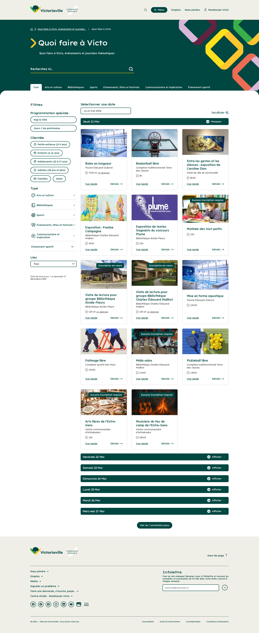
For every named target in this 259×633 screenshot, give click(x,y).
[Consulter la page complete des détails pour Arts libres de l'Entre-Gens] (104, 431)
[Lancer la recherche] (131, 69)
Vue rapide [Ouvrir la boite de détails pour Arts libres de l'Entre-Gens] (91, 443)
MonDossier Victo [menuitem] (216, 9)
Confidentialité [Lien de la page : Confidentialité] (193, 621)
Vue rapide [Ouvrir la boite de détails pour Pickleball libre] (193, 378)
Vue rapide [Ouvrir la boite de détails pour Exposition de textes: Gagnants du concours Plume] (142, 249)
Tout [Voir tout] (36, 87)
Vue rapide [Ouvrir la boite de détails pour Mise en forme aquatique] (193, 317)
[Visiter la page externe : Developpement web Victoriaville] (86, 605)
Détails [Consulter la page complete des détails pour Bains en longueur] (116, 184)
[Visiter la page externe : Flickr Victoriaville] (79, 605)
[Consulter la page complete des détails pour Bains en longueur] (104, 169)
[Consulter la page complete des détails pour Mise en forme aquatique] (205, 302)
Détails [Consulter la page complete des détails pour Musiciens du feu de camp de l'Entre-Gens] (167, 443)
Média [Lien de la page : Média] (35, 581)
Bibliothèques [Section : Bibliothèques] (76, 87)
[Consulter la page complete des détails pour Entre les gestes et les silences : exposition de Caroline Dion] (205, 171)
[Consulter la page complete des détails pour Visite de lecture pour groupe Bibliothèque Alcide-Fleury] (104, 304)
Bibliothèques (53, 205)
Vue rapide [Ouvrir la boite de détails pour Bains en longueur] (91, 184)
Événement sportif (52, 247)
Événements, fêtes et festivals (53, 225)
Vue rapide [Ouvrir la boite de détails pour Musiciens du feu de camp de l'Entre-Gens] (142, 443)
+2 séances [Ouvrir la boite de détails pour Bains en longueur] (104, 172)
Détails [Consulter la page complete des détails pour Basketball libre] (167, 184)
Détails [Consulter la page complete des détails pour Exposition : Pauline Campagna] (116, 249)
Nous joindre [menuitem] (192, 9)
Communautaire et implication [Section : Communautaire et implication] (163, 87)
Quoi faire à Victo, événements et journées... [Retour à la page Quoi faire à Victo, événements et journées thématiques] (62, 29)
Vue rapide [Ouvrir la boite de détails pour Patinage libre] (91, 378)
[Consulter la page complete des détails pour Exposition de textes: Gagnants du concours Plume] (154, 236)
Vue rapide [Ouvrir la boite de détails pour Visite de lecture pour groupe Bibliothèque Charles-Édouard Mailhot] (142, 317)
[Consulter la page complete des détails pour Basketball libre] (154, 171)
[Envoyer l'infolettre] (225, 588)
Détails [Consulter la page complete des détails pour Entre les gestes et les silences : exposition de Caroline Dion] (218, 184)
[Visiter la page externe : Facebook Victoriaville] (33, 605)
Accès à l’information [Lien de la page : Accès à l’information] (170, 621)
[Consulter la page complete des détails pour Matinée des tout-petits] (205, 233)
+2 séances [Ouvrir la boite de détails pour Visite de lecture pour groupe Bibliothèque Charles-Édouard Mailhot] (153, 311)
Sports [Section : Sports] (93, 87)
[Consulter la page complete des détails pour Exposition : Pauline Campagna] (104, 236)
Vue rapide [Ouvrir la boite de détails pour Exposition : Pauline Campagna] (91, 249)
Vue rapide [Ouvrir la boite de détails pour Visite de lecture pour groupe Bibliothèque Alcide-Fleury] (91, 317)
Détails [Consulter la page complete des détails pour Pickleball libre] (218, 378)
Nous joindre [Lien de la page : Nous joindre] (39, 571)
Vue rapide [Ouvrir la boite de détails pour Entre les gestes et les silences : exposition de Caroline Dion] (193, 184)
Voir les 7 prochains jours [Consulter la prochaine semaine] (154, 525)
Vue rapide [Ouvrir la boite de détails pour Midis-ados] (142, 378)
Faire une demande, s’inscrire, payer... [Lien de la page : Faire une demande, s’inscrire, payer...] (54, 591)
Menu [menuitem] (159, 9)
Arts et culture (53, 195)
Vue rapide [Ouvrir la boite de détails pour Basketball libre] (142, 184)
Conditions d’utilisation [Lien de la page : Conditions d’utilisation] (217, 621)
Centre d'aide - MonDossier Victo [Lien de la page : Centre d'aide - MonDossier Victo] (51, 596)
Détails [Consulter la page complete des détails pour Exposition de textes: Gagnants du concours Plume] (167, 249)
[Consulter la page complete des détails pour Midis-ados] (154, 368)
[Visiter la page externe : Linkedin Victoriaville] (63, 605)
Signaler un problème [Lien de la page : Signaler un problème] (45, 586)
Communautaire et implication (53, 236)
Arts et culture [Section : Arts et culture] (53, 87)
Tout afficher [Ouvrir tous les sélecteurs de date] (220, 112)
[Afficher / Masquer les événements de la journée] (218, 121)
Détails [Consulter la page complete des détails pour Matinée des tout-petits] (218, 249)
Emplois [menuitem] (176, 9)
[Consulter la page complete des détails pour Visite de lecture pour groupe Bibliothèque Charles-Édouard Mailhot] (154, 303)
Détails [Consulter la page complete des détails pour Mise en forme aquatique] (218, 317)
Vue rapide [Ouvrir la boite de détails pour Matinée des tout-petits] (193, 249)
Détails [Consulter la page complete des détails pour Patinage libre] (116, 378)
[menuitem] (54, 10)
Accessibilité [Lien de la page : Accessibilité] (148, 621)
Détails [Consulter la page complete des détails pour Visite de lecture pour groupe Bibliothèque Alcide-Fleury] (116, 317)
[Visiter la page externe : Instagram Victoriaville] (56, 605)
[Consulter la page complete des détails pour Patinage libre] (104, 341)
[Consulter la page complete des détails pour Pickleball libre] (205, 368)
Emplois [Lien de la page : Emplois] (36, 576)
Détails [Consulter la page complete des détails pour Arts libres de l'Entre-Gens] (116, 443)
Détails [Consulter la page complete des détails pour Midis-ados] (167, 378)
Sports (53, 215)
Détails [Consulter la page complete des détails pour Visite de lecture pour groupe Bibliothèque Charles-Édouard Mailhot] (167, 317)
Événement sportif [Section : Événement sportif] (199, 87)
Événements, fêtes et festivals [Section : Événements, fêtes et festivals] (121, 87)
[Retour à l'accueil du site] (32, 29)
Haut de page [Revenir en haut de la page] (217, 555)
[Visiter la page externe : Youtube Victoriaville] (71, 605)
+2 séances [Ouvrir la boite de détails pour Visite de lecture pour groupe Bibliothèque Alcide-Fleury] (102, 311)
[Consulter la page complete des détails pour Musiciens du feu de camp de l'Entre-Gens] (154, 431)
